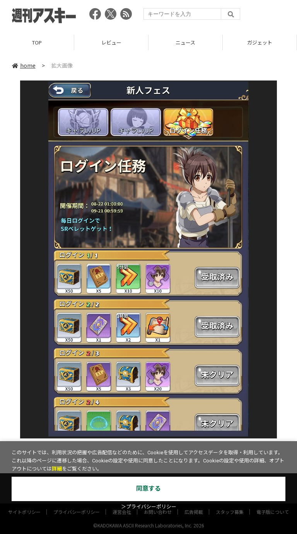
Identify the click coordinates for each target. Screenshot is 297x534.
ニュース (185, 42)
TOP (37, 42)
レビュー (111, 42)
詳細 (57, 469)
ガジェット (259, 42)
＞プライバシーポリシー (148, 507)
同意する (148, 488)
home (24, 65)
